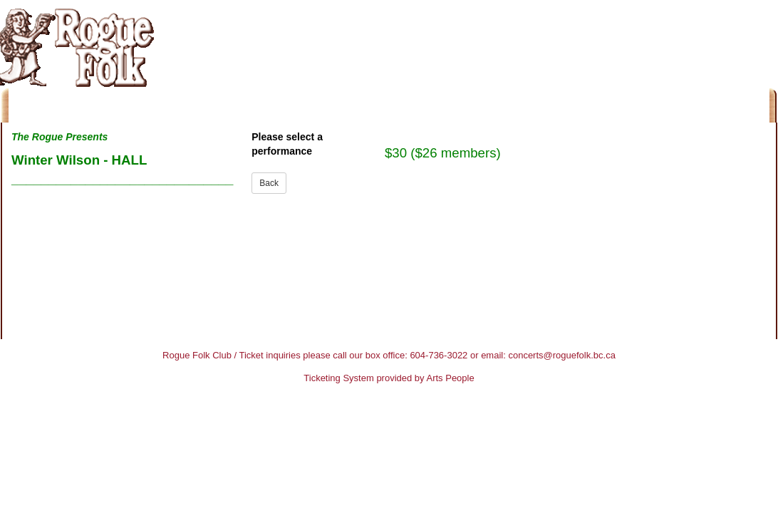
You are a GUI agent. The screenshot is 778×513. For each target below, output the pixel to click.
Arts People (450, 378)
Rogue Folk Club (197, 355)
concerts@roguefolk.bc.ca (562, 355)
